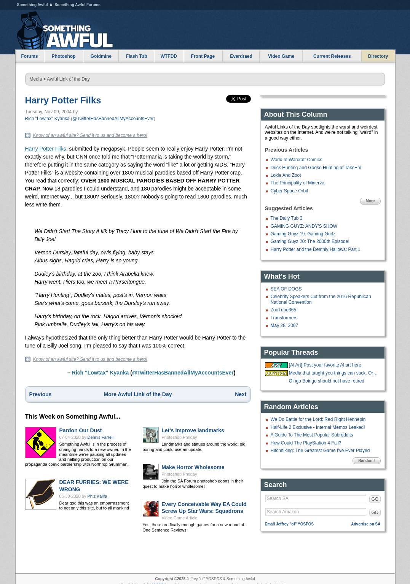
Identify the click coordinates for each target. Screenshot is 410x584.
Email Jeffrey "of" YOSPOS (289, 524)
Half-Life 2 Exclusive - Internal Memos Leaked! (318, 427)
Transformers (284, 318)
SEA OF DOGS (286, 289)
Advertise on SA (365, 524)
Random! (366, 461)
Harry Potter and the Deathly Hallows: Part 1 (316, 249)
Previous (40, 394)
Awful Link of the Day (68, 79)
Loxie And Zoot (286, 175)
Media (36, 79)
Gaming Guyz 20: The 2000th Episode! (310, 241)
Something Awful (32, 5)
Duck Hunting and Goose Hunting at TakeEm (316, 167)
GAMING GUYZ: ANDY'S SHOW (304, 226)
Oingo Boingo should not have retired (326, 381)
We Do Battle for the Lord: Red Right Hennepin (318, 419)
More (370, 201)
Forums (29, 56)
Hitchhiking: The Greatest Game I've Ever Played (320, 450)
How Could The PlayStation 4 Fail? (306, 443)
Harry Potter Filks (63, 100)
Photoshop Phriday (179, 437)
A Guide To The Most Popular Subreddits (312, 435)
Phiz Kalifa (97, 496)
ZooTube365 (284, 310)
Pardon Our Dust (80, 430)
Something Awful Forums (77, 5)
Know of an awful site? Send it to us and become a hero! (90, 135)
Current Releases (332, 56)
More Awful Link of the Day (138, 394)
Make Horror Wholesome (193, 467)
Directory (378, 56)
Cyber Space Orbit (289, 191)
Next (240, 394)
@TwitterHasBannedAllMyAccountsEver (113, 118)
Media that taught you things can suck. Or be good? (334, 373)
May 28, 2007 (284, 325)
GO (375, 499)
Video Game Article (180, 518)
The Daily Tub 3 (287, 218)
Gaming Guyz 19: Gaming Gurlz (303, 233)
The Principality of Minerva (297, 183)
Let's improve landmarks (193, 430)
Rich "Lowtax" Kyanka (47, 118)
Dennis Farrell (100, 437)
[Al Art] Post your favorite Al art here (325, 365)
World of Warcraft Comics (296, 159)
